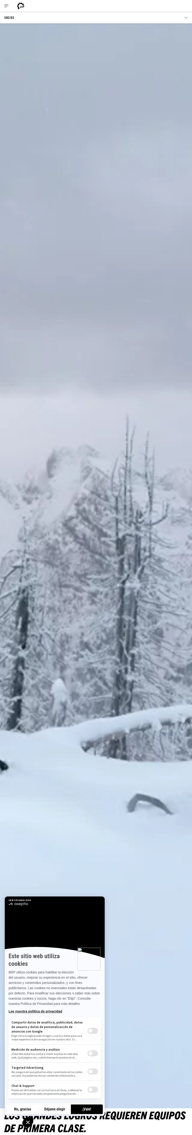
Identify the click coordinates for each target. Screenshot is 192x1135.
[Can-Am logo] (21, 6)
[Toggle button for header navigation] (6, 6)
